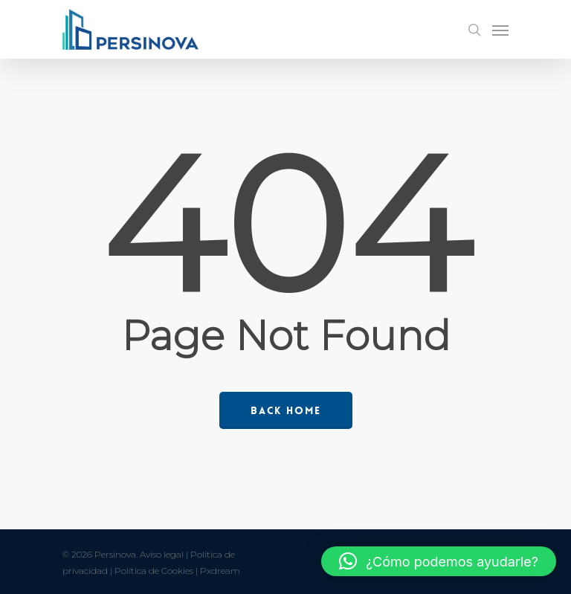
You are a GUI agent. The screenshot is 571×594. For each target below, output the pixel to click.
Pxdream (220, 570)
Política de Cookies (153, 570)
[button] (438, 561)
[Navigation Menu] (500, 29)
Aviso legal (162, 554)
